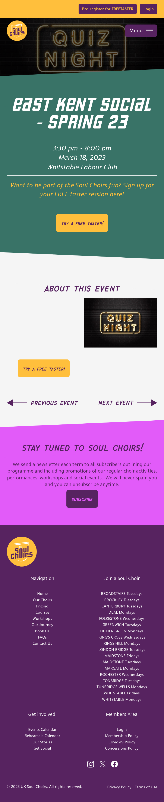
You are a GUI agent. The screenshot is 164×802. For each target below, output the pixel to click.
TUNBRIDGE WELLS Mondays (122, 686)
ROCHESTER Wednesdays (122, 674)
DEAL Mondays (121, 612)
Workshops (42, 618)
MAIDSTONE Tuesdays (122, 661)
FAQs (42, 637)
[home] (17, 30)
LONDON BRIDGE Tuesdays (121, 649)
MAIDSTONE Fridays (121, 655)
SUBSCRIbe (82, 498)
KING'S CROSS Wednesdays (121, 637)
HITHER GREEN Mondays (122, 631)
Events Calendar (42, 729)
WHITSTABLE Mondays (121, 699)
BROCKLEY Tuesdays (121, 599)
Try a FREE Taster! (82, 222)
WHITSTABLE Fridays (122, 693)
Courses (42, 612)
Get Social (42, 748)
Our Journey (42, 624)
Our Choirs (42, 599)
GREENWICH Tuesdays (121, 624)
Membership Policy (121, 735)
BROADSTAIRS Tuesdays (121, 593)
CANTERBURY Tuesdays (121, 606)
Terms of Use (146, 787)
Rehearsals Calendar (42, 735)
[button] (141, 31)
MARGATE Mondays (122, 668)
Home (42, 593)
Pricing (42, 606)
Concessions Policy (121, 748)
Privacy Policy (119, 787)
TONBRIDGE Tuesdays (122, 680)
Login (149, 8)
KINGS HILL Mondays (122, 643)
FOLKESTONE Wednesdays (122, 618)
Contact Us (42, 643)
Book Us (42, 631)
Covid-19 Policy (121, 742)
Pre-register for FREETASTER (107, 8)
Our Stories (42, 742)
